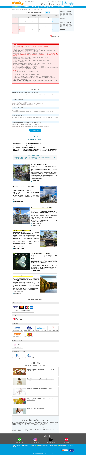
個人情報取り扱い (62, 445)
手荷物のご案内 (61, 6)
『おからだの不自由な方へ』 (48, 117)
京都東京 (62, 14)
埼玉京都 (62, 24)
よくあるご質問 (70, 6)
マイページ (65, 3)
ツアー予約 (52, 4)
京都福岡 (62, 18)
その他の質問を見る (35, 130)
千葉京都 (68, 24)
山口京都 (68, 27)
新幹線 (59, 4)
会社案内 (18, 445)
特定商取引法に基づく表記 (43, 445)
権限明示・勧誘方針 (53, 445)
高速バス (44, 4)
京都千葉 (68, 13)
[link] (64, 450)
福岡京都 (62, 29)
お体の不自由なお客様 (50, 1)
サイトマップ (70, 445)
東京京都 (62, 25)
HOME (16, 6)
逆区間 (48, 12)
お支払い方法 (43, 6)
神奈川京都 (69, 25)
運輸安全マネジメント (26, 445)
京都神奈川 (69, 14)
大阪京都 (62, 27)
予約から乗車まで (25, 6)
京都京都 (68, 15)
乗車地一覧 (34, 6)
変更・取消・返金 (51, 6)
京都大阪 (62, 17)
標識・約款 (34, 445)
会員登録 (71, 3)
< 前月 (14, 15)
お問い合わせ (15, 446)
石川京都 (62, 26)
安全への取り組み (58, 1)
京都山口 (68, 17)
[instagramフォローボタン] (35, 439)
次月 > (56, 15)
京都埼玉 (62, 13)
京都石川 (62, 15)
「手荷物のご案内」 (29, 49)
